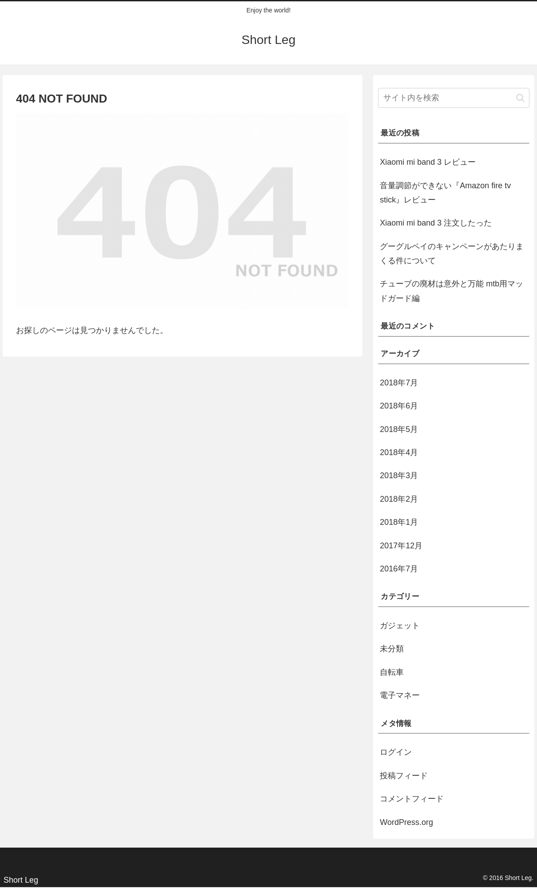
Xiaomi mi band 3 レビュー (428, 162)
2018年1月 (399, 522)
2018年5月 (399, 429)
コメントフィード (412, 798)
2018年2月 (399, 499)
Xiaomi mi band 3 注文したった (436, 222)
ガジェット (400, 625)
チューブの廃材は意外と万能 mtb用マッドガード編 (451, 290)
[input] (453, 98)
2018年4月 (399, 452)
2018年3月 (399, 475)
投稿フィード (404, 775)
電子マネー (400, 695)
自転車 (392, 672)
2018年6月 (399, 405)
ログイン (396, 752)
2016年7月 (399, 568)
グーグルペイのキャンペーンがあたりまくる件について (452, 253)
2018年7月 (399, 382)
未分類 (392, 648)
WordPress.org (406, 822)
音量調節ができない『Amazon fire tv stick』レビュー (445, 192)
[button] (520, 98)
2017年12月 (401, 545)
